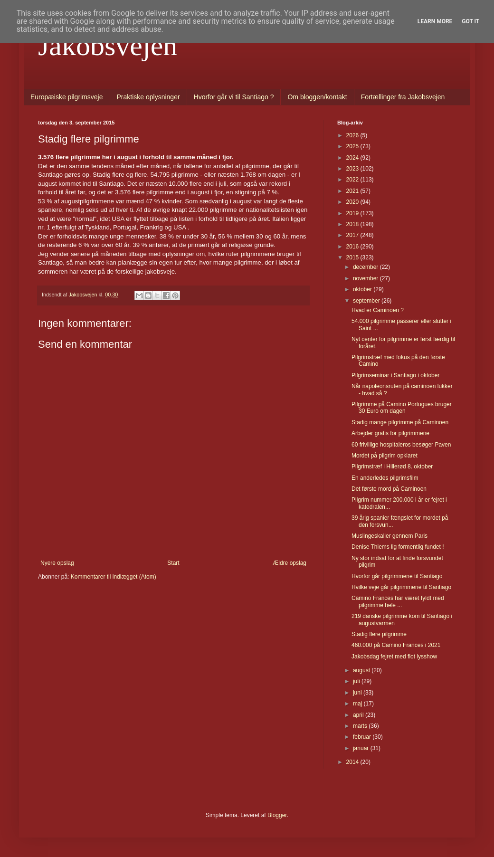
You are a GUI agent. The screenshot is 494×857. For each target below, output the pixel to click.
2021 (353, 191)
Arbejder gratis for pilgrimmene (390, 433)
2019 (353, 213)
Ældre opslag (289, 563)
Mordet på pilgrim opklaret (385, 455)
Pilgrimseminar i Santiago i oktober (395, 375)
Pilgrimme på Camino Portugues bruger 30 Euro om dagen (402, 407)
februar (362, 736)
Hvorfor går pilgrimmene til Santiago (397, 576)
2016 (353, 246)
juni (358, 692)
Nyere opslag (57, 563)
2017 (353, 235)
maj (358, 703)
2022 (353, 179)
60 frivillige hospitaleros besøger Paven (401, 444)
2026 (353, 135)
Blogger (277, 815)
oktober (363, 289)
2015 (353, 257)
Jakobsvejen (107, 45)
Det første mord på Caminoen (389, 489)
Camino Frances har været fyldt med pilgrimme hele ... (398, 601)
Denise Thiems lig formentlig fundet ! (398, 546)
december (366, 267)
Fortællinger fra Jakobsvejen (403, 97)
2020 (353, 202)
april (359, 715)
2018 (353, 224)
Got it (470, 21)
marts (361, 726)
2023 (353, 168)
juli (357, 681)
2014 (353, 762)
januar (361, 748)
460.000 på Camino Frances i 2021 (396, 645)
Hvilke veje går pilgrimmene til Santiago (401, 587)
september (367, 300)
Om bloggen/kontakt (317, 97)
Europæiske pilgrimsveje (66, 97)
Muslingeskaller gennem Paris (390, 536)
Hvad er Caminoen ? (378, 310)
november (366, 278)
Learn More (435, 21)
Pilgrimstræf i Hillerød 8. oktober (392, 466)
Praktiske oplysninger (148, 97)
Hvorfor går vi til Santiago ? (234, 97)
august (362, 670)
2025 (353, 146)
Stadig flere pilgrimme (379, 634)
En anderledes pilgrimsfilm (385, 478)
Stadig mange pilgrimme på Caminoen (400, 422)
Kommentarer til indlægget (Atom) (113, 576)
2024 (353, 157)
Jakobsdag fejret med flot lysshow (394, 656)
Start (173, 563)
